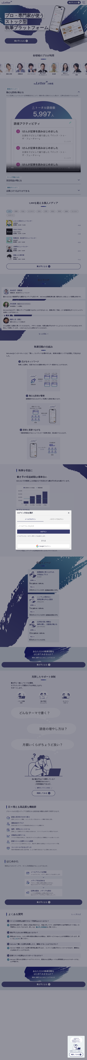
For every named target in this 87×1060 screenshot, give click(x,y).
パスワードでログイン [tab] (56, 519)
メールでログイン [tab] (30, 519)
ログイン (43, 532)
